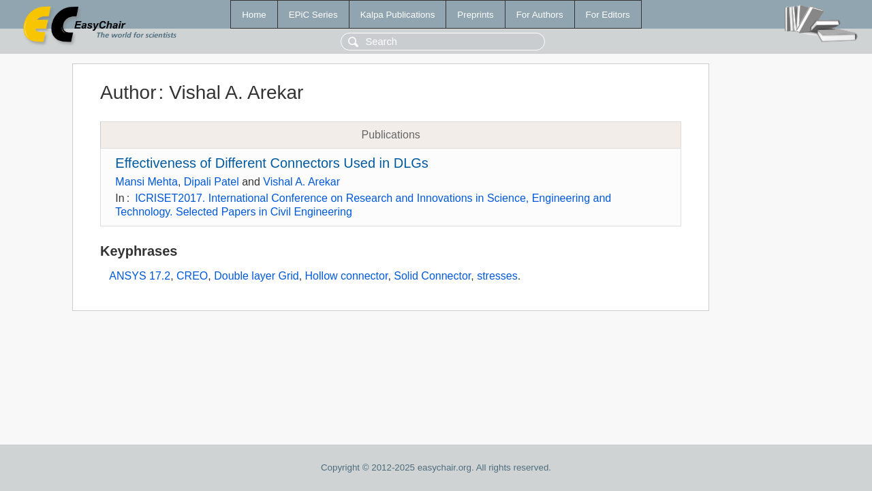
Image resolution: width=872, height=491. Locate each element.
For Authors (539, 15)
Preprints (475, 15)
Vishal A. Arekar (301, 182)
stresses (497, 276)
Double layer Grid (256, 276)
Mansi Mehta (146, 182)
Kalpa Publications (397, 15)
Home (254, 15)
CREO (192, 276)
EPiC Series (313, 15)
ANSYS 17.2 (139, 276)
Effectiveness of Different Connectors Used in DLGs (271, 162)
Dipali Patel (211, 182)
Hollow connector (346, 276)
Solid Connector (432, 276)
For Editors (608, 15)
